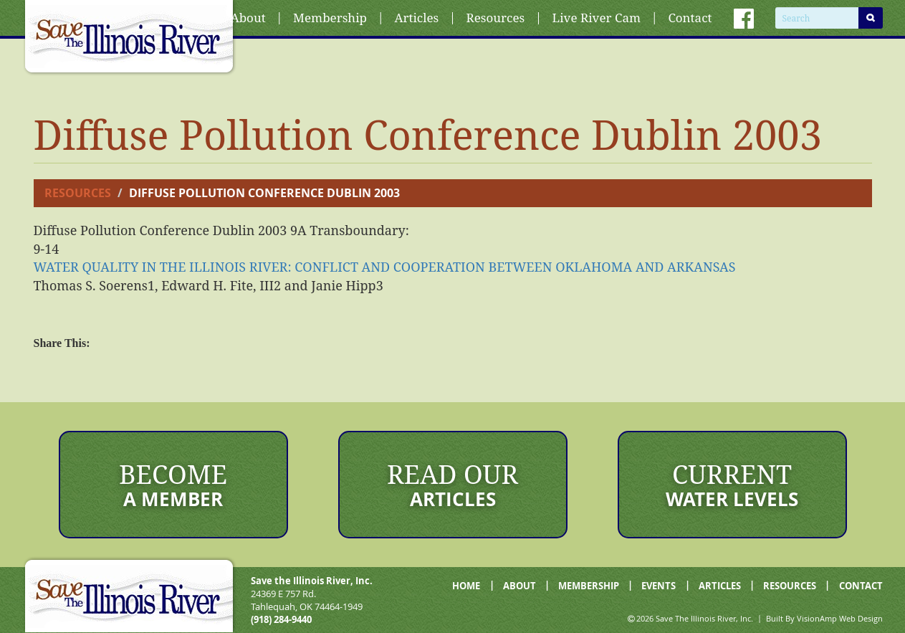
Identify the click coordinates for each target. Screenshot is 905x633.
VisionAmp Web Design (840, 618)
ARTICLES (720, 585)
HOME (466, 585)
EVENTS (658, 585)
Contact (690, 17)
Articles (416, 17)
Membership (330, 17)
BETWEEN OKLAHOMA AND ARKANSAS (385, 266)
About (248, 17)
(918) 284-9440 (281, 619)
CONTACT (861, 585)
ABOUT (519, 585)
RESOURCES (789, 585)
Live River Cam (596, 17)
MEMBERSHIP (588, 585)
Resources (495, 17)
